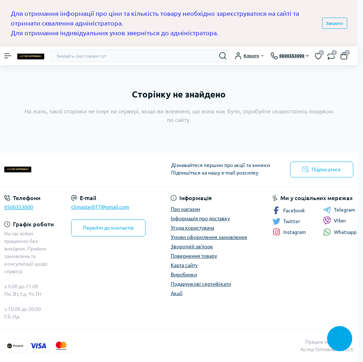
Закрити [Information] (334, 23)
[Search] (222, 55)
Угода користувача (192, 228)
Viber (334, 221)
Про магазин (185, 209)
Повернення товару (194, 256)
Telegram (339, 210)
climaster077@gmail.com (100, 207)
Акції (177, 293)
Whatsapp (340, 232)
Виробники (184, 274)
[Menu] (8, 55)
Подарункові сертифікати (201, 284)
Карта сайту (184, 265)
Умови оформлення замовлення (209, 237)
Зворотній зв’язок (192, 246)
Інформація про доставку (200, 218)
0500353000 (18, 207)
